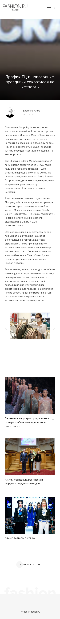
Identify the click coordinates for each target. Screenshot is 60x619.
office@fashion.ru (30, 611)
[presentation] (6, 326)
